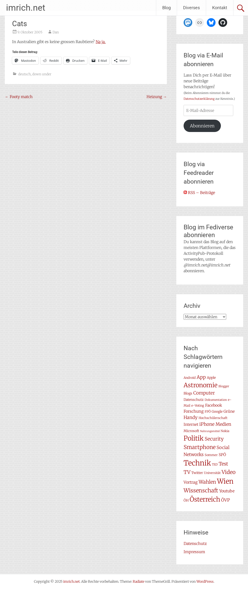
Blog (166, 7)
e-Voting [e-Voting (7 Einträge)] (197, 405)
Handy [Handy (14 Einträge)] (191, 417)
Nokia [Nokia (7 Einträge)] (225, 431)
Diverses (191, 7)
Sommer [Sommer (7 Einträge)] (211, 455)
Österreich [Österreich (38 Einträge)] (205, 499)
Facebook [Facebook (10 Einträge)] (213, 405)
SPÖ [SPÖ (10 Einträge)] (222, 454)
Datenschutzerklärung (199, 99)
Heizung (157, 96)
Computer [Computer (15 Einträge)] (204, 393)
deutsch (24, 74)
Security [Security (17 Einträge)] (214, 439)
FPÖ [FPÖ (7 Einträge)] (208, 412)
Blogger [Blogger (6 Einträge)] (223, 386)
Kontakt (219, 7)
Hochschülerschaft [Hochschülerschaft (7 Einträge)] (213, 418)
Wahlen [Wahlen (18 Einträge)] (207, 482)
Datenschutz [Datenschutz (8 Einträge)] (194, 399)
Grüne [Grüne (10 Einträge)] (229, 411)
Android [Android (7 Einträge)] (190, 378)
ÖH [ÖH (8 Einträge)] (186, 500)
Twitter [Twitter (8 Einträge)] (197, 473)
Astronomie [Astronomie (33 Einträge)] (200, 385)
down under (41, 74)
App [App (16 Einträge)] (201, 377)
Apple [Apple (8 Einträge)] (211, 377)
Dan (56, 32)
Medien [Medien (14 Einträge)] (223, 424)
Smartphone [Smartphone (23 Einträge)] (200, 447)
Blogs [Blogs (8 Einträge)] (188, 393)
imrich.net (25, 8)
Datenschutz (195, 543)
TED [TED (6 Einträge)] (215, 464)
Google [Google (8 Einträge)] (217, 411)
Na (98, 41)
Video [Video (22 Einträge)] (228, 472)
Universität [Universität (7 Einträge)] (212, 473)
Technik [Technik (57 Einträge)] (197, 462)
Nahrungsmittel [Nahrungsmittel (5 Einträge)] (210, 431)
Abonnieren (202, 126)
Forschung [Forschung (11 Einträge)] (194, 411)
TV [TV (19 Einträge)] (187, 472)
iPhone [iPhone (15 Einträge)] (207, 424)
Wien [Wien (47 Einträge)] (225, 481)
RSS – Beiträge (199, 192)
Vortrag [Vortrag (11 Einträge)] (191, 482)
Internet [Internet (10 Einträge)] (191, 424)
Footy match (19, 96)
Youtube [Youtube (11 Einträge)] (226, 490)
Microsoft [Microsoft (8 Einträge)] (191, 431)
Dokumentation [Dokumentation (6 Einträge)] (216, 400)
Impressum (194, 551)
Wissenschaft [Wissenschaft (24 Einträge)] (201, 490)
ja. (103, 41)
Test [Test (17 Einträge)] (223, 464)
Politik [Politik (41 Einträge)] (194, 438)
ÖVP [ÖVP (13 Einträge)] (225, 500)
